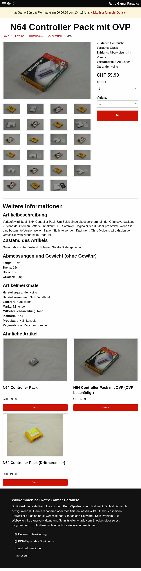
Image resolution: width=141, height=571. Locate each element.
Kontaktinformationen (28, 548)
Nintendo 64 (36, 36)
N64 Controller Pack (20, 387)
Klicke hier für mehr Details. (108, 12)
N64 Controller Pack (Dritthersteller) (34, 463)
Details (35, 407)
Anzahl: (117, 86)
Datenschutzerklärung (31, 534)
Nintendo (19, 36)
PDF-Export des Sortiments (34, 541)
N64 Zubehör (55, 36)
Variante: (117, 102)
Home (6, 36)
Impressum (22, 555)
